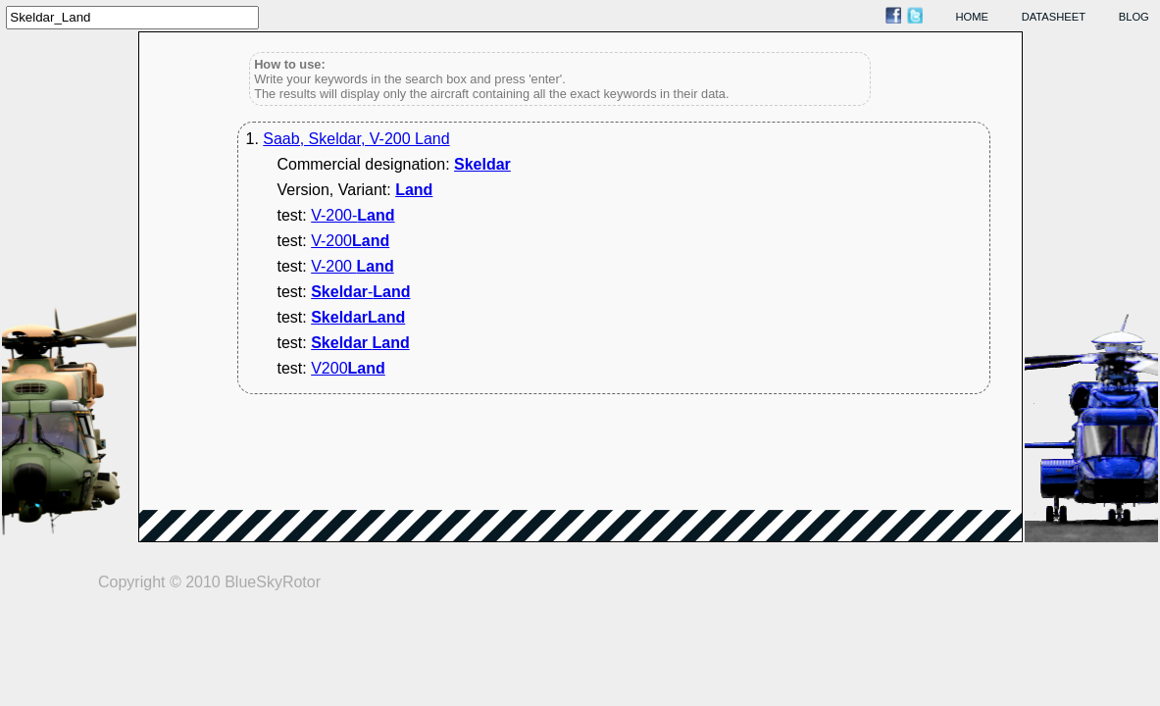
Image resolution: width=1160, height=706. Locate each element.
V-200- (352, 215)
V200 (348, 368)
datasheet (1053, 17)
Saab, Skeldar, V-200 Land (356, 138)
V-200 (350, 240)
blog (1134, 17)
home (972, 17)
